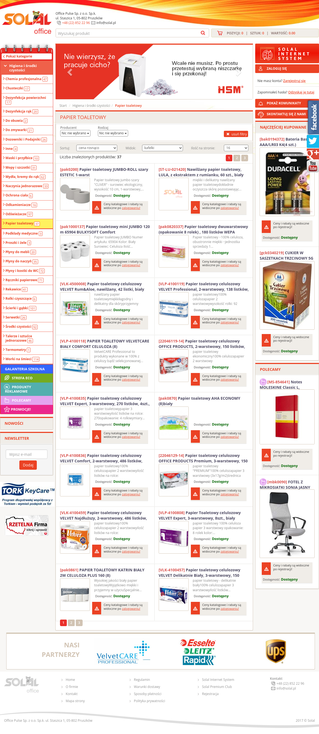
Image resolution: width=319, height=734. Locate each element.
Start (63, 105)
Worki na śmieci (22, 359)
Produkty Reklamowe (17, 388)
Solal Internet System (218, 679)
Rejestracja (210, 693)
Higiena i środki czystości (23, 67)
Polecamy (17, 400)
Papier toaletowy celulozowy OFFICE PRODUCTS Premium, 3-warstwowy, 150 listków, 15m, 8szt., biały (203, 458)
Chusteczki (17, 88)
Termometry (18, 349)
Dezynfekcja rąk (21, 111)
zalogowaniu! (131, 208)
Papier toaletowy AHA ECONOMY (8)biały (199, 401)
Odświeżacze (19, 214)
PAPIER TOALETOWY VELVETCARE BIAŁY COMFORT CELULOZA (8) (104, 343)
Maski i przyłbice (22, 158)
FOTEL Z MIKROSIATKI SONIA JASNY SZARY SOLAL (285, 483)
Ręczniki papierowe (24, 280)
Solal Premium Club (217, 686)
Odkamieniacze (21, 204)
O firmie (72, 686)
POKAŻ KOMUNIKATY (292, 102)
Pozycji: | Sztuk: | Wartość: (261, 33)
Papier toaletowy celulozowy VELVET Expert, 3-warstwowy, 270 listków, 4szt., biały (105, 401)
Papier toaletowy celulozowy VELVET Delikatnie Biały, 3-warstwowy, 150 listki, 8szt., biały (199, 572)
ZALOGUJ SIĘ (277, 68)
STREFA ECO (17, 377)
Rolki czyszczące (21, 298)
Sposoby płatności (147, 693)
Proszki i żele (18, 242)
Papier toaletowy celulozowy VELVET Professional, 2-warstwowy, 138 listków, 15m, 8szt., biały (204, 286)
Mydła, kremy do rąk (25, 176)
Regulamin (142, 679)
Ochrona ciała (19, 195)
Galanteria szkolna (25, 368)
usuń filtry (236, 134)
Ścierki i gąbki (20, 308)
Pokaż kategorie (19, 56)
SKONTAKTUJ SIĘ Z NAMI (286, 114)
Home (70, 679)
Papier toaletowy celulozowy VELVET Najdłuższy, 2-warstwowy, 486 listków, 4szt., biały (103, 515)
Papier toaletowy (22, 223)
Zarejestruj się (294, 80)
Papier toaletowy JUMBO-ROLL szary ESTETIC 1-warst (104, 172)
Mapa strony (75, 701)
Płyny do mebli (20, 252)
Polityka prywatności (149, 701)
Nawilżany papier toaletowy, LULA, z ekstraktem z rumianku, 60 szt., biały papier (201, 172)
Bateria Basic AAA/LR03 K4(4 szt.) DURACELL (285, 142)
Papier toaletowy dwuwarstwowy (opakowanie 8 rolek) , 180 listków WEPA (203, 229)
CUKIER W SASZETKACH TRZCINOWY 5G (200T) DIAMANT (286, 255)
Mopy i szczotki (21, 167)
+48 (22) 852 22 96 (76, 22)
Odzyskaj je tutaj (301, 92)
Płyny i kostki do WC (25, 270)
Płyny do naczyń (21, 261)
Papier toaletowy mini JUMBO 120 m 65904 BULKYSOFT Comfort (105, 229)
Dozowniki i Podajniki (26, 139)
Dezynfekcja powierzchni (25, 100)
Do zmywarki (19, 130)
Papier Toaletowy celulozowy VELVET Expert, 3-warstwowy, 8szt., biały (200, 515)
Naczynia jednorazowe (27, 186)
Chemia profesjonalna (26, 79)
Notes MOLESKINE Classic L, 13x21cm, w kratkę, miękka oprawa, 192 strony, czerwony (286, 383)
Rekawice (16, 289)
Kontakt (71, 693)
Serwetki (15, 317)
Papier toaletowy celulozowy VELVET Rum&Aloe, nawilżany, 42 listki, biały (102, 286)
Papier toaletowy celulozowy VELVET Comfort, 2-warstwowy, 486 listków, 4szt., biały (101, 458)
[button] (70, 72)
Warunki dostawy (147, 686)
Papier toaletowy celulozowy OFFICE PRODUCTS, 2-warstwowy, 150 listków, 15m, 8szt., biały (202, 343)
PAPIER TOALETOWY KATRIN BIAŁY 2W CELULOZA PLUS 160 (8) (102, 572)
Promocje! (17, 409)
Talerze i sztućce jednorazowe (19, 338)
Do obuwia (16, 120)
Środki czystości (21, 326)
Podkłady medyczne (24, 233)
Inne (11, 148)
